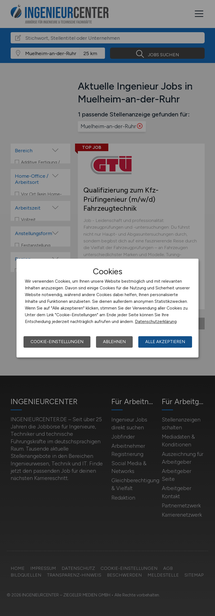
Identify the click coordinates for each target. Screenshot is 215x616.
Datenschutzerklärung (156, 321)
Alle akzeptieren (165, 341)
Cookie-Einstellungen (57, 341)
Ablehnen (114, 341)
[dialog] (107, 308)
